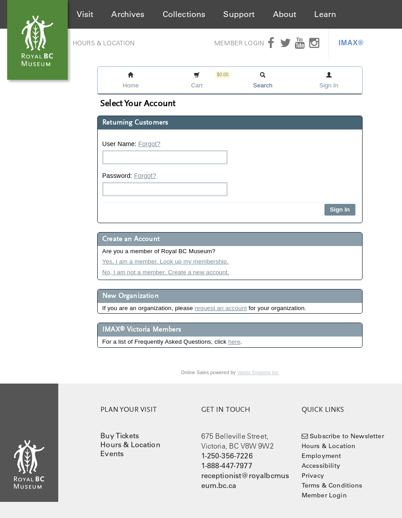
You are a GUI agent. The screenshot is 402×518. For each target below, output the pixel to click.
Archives (127, 14)
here (234, 341)
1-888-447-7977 (226, 465)
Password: (165, 184)
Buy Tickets (119, 435)
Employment (321, 456)
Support (239, 14)
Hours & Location (104, 43)
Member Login (239, 43)
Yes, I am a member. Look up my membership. (165, 261)
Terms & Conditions (332, 485)
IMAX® (351, 43)
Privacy (313, 475)
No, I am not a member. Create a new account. (165, 272)
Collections (184, 14)
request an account (221, 308)
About (285, 14)
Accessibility (321, 466)
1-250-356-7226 (227, 455)
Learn (325, 14)
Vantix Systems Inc (258, 372)
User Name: (165, 152)
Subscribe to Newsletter (347, 436)
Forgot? (149, 143)
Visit (85, 14)
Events (112, 453)
